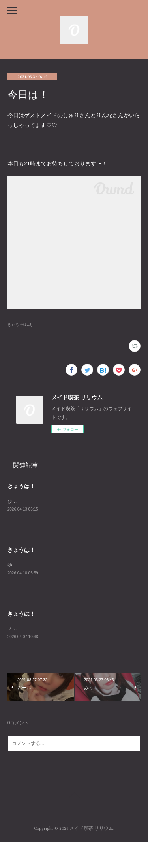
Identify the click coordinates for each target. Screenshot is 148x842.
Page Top (74, 797)
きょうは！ (21, 486)
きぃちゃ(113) (19, 324)
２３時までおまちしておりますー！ (45, 630)
